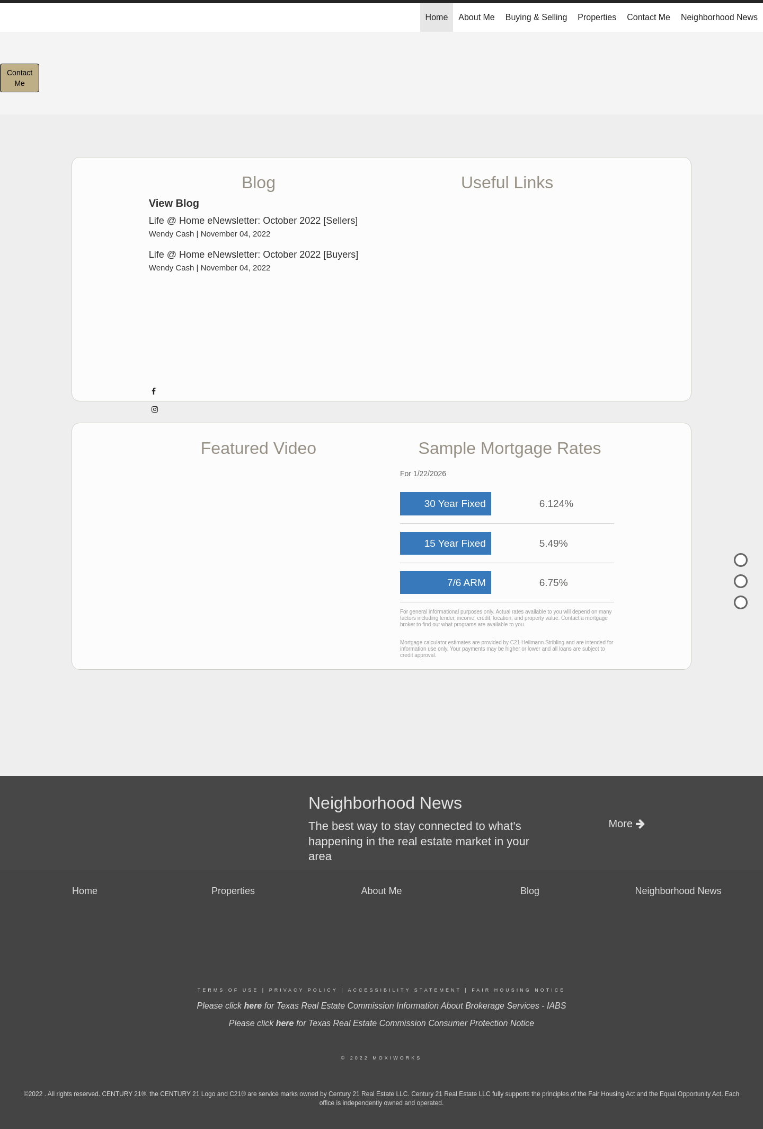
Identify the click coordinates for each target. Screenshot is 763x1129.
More (626, 823)
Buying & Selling (536, 17)
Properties (597, 17)
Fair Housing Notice (518, 990)
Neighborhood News (719, 17)
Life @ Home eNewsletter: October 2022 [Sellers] (253, 220)
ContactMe (19, 77)
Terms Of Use (228, 990)
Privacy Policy (303, 990)
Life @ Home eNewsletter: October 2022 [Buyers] (253, 254)
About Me (476, 17)
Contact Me (648, 17)
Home (436, 17)
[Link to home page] (13, 17)
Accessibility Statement (405, 990)
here (253, 1005)
